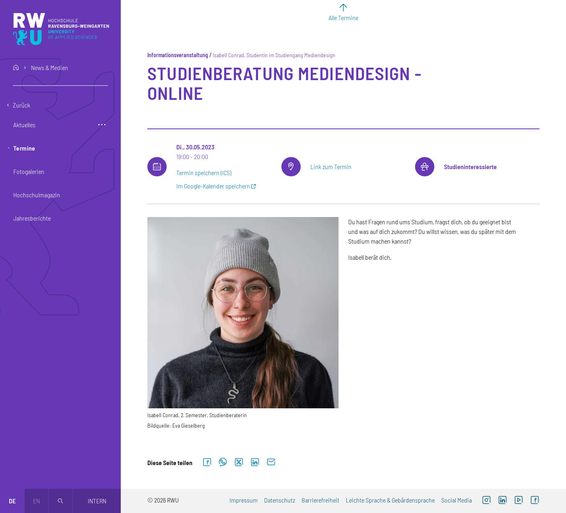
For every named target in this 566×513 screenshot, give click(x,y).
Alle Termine (343, 17)
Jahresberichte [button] (32, 218)
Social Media (456, 500)
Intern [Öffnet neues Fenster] (97, 501)
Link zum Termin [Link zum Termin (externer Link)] (330, 166)
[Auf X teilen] (239, 462)
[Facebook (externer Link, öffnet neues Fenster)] (534, 501)
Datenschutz (279, 500)
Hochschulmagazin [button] (36, 195)
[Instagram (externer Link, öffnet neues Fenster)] (486, 501)
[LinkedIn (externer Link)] (502, 501)
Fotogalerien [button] (28, 171)
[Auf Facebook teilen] (207, 462)
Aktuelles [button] (24, 124)
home (16, 67)
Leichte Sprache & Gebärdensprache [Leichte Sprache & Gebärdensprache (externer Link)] (390, 500)
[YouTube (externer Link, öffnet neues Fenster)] (518, 501)
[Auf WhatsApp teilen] (222, 462)
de (12, 501)
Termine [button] (24, 148)
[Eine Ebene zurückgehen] (60, 105)
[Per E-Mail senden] (271, 462)
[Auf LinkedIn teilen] (255, 462)
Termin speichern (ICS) (203, 172)
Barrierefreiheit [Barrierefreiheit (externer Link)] (320, 500)
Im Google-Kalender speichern (213, 186)
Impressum (243, 500)
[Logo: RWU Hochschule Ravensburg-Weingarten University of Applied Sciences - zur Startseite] (61, 29)
